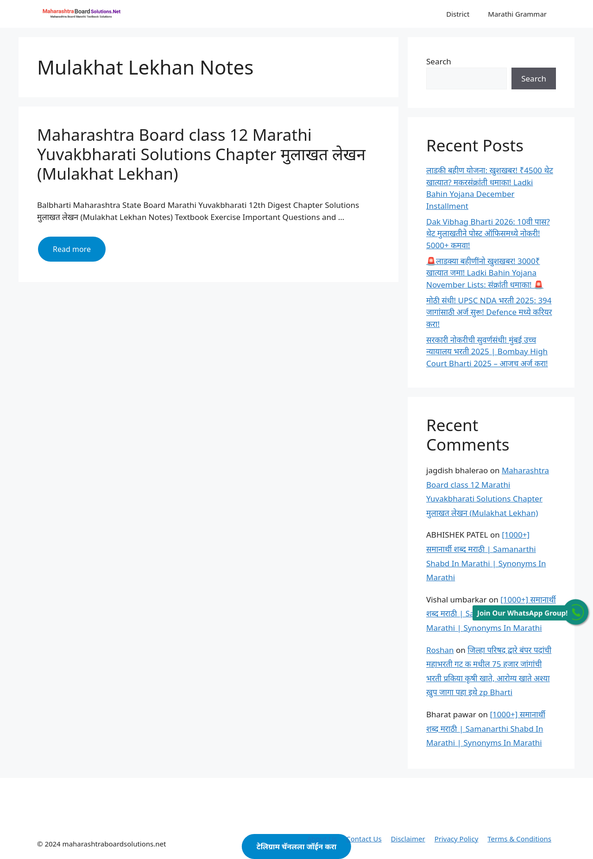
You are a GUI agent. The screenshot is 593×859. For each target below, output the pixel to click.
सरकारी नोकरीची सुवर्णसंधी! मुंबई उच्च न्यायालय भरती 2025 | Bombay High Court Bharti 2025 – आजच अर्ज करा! (487, 351)
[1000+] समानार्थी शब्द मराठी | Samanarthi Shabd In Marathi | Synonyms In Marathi (485, 728)
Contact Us (363, 838)
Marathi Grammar (517, 14)
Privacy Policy (457, 838)
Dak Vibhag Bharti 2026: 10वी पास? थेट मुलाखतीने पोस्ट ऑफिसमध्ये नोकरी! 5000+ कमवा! (488, 233)
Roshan (440, 650)
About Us (322, 838)
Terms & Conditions (519, 838)
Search (438, 61)
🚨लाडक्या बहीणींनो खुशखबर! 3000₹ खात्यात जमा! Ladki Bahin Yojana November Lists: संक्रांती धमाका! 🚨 (484, 273)
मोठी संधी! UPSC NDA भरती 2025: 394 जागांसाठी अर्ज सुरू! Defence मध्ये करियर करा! (489, 312)
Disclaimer (408, 838)
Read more (79, 252)
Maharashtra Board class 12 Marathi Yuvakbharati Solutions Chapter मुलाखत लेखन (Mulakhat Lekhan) (201, 154)
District (457, 14)
